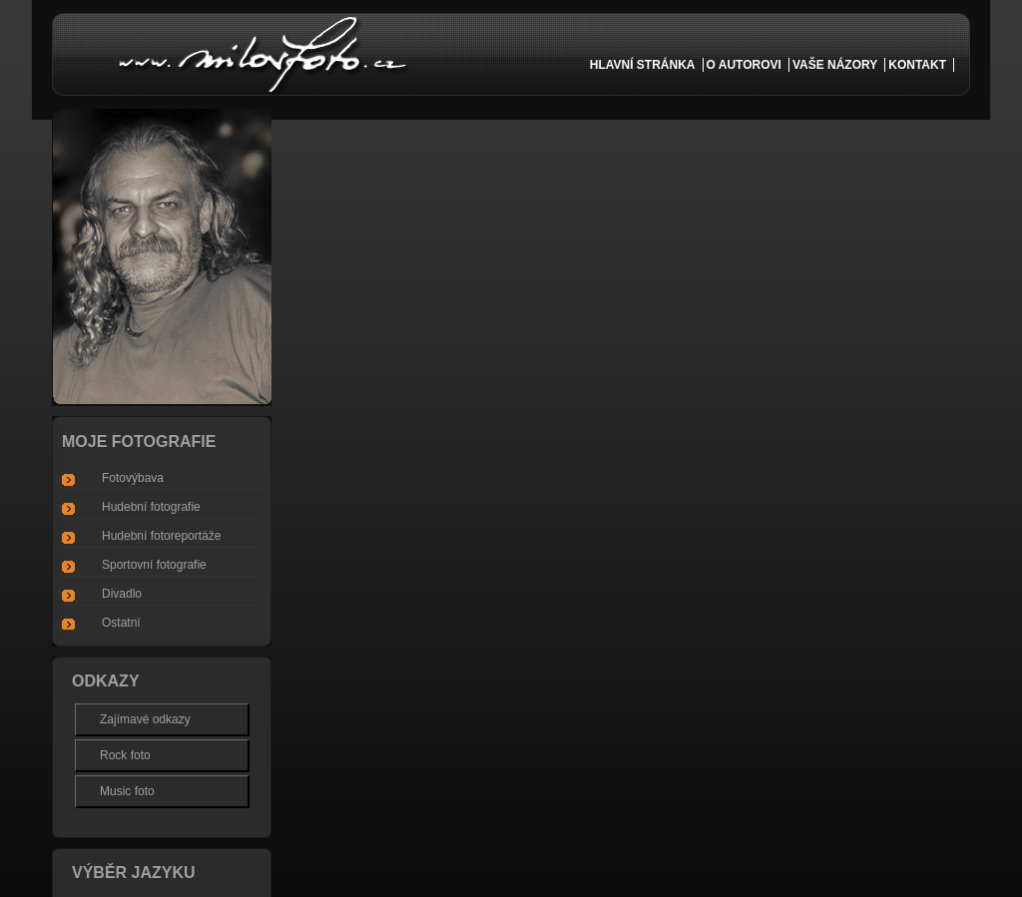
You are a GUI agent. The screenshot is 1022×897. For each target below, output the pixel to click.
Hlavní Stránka (643, 65)
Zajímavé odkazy (145, 719)
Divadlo (122, 594)
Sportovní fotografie (154, 565)
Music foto (127, 791)
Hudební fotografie (151, 507)
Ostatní (121, 623)
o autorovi (744, 65)
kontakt (917, 65)
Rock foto (125, 755)
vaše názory (834, 65)
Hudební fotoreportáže (161, 536)
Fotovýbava (133, 478)
